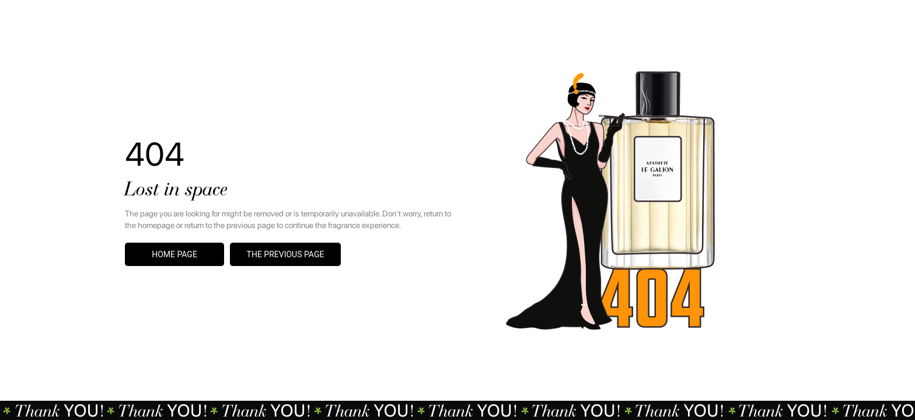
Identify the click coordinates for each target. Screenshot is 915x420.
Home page (174, 254)
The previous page (285, 254)
